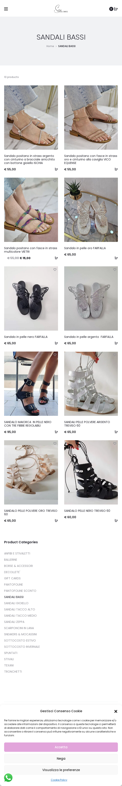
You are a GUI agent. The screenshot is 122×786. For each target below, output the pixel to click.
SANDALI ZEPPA (14, 622)
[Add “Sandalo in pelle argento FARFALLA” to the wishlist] (115, 269)
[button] (116, 711)
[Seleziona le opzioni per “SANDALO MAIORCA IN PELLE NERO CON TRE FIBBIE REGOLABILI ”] (55, 432)
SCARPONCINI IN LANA (19, 628)
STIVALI (9, 659)
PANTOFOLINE (13, 584)
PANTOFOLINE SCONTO (20, 591)
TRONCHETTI (13, 672)
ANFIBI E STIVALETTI (17, 553)
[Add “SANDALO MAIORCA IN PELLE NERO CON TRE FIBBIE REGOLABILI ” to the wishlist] (55, 355)
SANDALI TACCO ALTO (19, 609)
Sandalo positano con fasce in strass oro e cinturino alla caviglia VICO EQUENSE (90, 159)
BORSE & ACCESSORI (18, 566)
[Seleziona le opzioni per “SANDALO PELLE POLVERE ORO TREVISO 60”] (55, 520)
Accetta (61, 747)
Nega (61, 758)
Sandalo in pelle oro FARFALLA (85, 248)
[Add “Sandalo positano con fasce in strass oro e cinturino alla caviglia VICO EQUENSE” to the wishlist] (115, 88)
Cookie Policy (59, 780)
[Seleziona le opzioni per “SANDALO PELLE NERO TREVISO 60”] (115, 520)
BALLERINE (10, 560)
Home (50, 46)
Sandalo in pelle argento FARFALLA (88, 337)
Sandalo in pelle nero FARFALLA (25, 337)
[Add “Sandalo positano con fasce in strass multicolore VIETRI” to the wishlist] (55, 181)
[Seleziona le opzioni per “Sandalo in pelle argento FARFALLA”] (115, 343)
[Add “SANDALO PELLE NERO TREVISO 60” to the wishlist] (115, 443)
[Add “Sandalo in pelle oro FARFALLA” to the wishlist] (115, 181)
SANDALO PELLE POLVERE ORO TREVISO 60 (30, 512)
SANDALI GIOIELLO (16, 603)
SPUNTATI (10, 653)
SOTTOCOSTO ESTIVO (20, 640)
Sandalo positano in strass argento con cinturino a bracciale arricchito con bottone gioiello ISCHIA (29, 159)
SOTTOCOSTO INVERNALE (22, 647)
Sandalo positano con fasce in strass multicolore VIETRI (30, 250)
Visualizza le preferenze (61, 770)
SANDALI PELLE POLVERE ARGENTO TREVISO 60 (87, 424)
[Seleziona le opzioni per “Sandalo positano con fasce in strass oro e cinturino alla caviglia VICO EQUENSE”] (115, 169)
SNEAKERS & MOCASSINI (20, 634)
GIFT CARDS (12, 578)
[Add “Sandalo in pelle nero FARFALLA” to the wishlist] (55, 269)
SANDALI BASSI (14, 597)
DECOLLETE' (12, 572)
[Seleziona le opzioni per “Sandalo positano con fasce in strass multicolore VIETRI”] (55, 258)
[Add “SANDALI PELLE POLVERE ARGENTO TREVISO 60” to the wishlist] (115, 355)
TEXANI (9, 665)
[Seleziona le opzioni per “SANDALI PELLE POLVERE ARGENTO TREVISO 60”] (115, 432)
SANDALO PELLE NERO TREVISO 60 (87, 511)
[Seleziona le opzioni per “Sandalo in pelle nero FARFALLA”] (55, 343)
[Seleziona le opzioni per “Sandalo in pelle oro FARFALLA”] (115, 258)
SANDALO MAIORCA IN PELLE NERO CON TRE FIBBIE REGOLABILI (27, 424)
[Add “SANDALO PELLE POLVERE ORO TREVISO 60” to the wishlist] (55, 443)
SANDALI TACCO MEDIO (20, 616)
